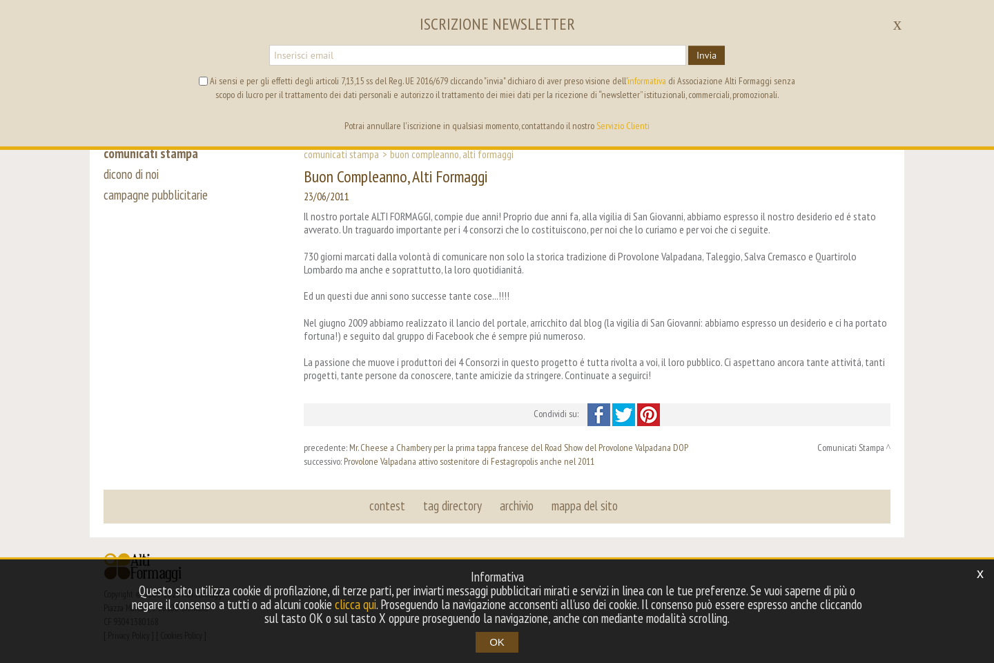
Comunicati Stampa (341, 154)
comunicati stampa (151, 153)
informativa (646, 81)
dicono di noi (131, 174)
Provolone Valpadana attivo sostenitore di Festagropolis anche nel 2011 (469, 461)
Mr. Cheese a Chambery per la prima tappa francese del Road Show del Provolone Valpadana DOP (518, 447)
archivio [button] (517, 505)
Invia (706, 55)
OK (497, 642)
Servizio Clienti (623, 125)
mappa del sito (585, 505)
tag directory (452, 505)
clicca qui (355, 604)
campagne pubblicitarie (156, 195)
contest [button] (387, 505)
